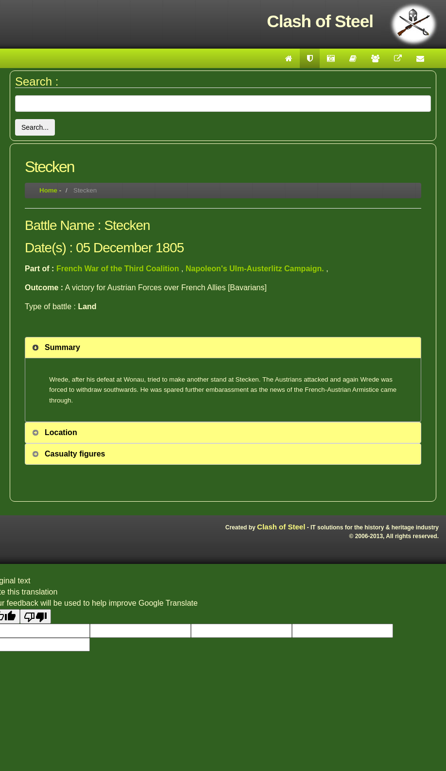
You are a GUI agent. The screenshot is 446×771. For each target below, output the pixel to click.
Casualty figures (75, 454)
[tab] (223, 347)
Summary (62, 347)
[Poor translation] (35, 616)
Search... (35, 127)
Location (61, 432)
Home (48, 190)
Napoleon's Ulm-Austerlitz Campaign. (256, 268)
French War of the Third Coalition (118, 268)
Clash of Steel (281, 527)
